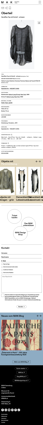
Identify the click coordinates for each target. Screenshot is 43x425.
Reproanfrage (6, 264)
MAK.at (21, 372)
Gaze (6, 103)
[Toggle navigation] (40, 2)
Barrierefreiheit (4, 420)
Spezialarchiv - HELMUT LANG (10, 88)
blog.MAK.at (21, 376)
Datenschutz (4, 416)
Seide (2, 103)
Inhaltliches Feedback (8, 269)
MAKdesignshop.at (21, 380)
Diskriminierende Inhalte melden (10, 266)
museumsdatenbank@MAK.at (8, 397)
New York (23, 94)
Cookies (3, 422)
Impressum (3, 418)
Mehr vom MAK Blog (21, 362)
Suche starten (21, 368)
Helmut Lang (10, 97)
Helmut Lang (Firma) (14, 94)
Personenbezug (9, 164)
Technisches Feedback (8, 272)
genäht (10, 103)
